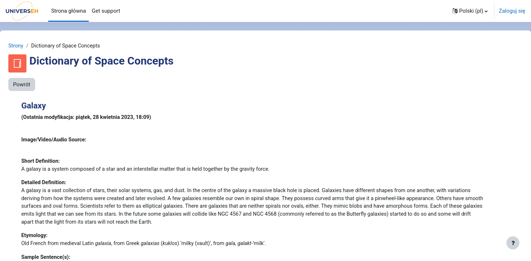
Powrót (39, 85)
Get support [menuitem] (106, 11)
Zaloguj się (512, 11)
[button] (470, 11)
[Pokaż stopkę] (512, 242)
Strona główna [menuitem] (68, 11)
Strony (33, 46)
